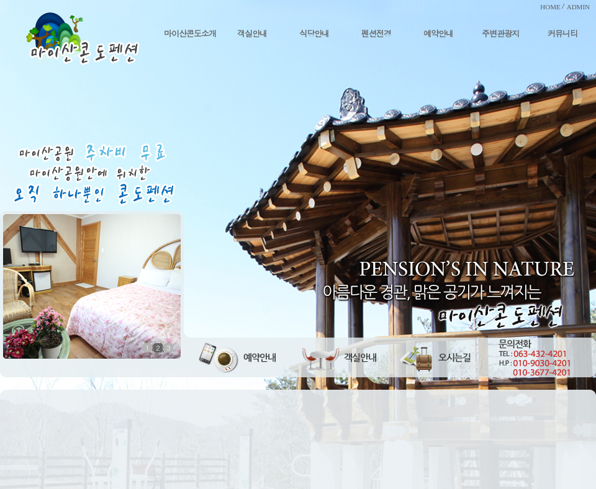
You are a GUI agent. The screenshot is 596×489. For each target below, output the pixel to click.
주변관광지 (500, 33)
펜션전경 (376, 33)
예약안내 (438, 33)
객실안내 (252, 33)
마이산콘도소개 (190, 33)
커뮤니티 (562, 33)
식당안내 (314, 33)
